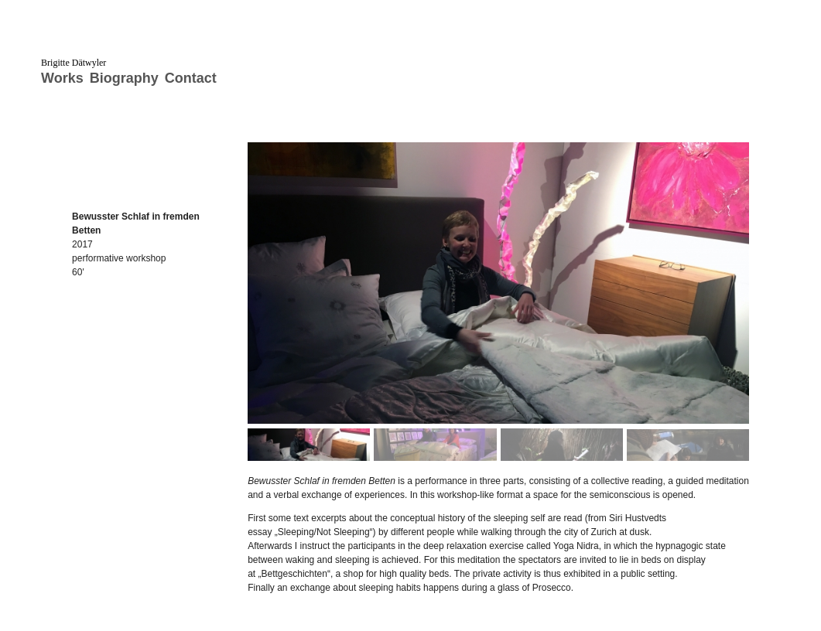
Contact (191, 78)
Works (62, 78)
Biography (124, 78)
